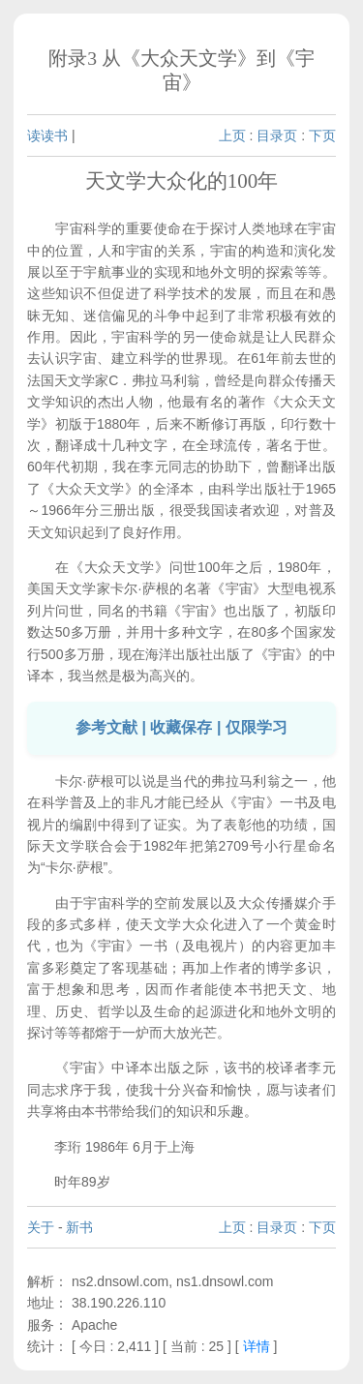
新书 (79, 1227)
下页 (322, 135)
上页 (232, 135)
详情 (256, 1346)
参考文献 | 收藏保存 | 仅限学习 (181, 727)
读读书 (47, 135)
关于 (40, 1227)
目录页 (277, 135)
